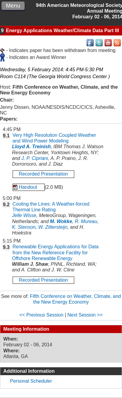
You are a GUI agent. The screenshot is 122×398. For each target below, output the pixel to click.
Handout (28, 187)
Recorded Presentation (43, 173)
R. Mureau (86, 221)
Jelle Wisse (24, 215)
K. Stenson (23, 227)
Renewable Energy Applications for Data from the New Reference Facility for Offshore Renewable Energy (55, 252)
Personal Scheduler (31, 381)
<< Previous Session (41, 314)
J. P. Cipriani (34, 158)
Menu (13, 5)
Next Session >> (84, 314)
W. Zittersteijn (52, 227)
